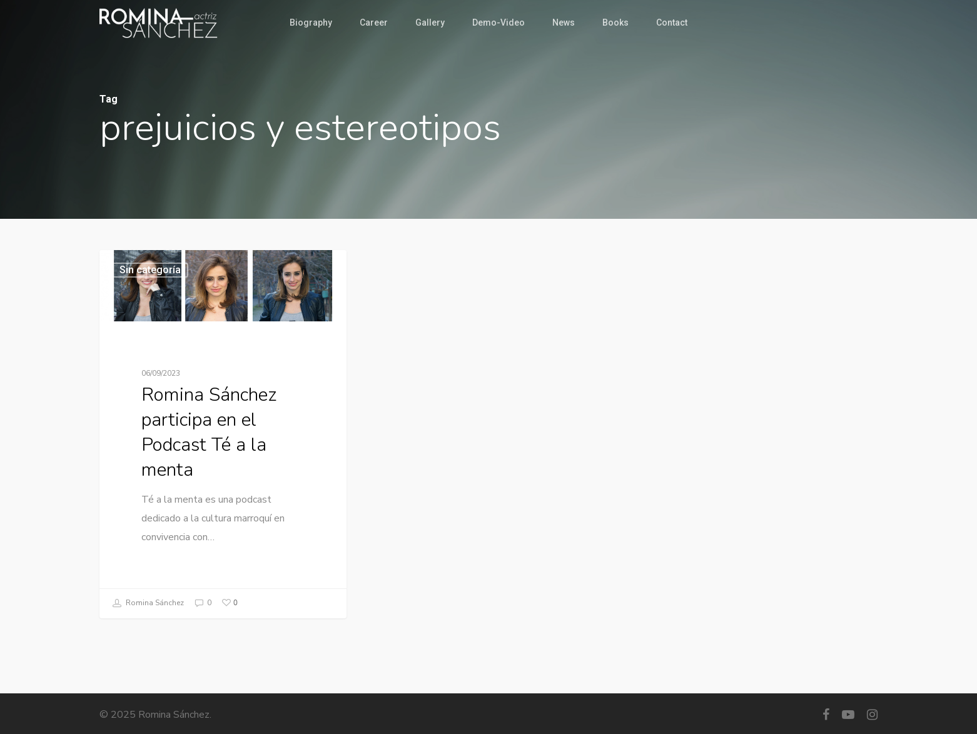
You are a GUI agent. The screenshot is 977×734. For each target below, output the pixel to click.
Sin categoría (150, 270)
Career (374, 23)
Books (615, 23)
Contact (671, 23)
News (563, 23)
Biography (311, 23)
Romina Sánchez (147, 604)
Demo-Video (498, 23)
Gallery (430, 23)
